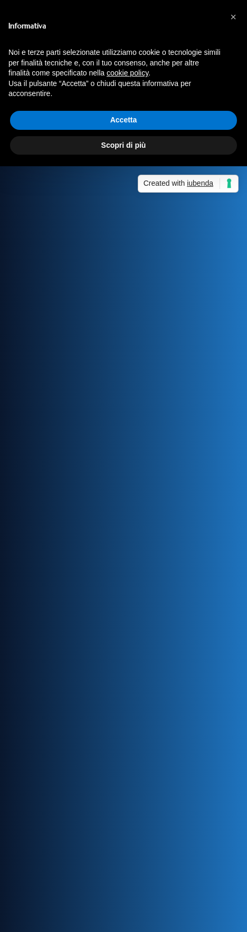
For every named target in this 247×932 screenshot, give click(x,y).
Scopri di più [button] (123, 145)
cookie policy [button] (127, 73)
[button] (233, 16)
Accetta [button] (123, 120)
